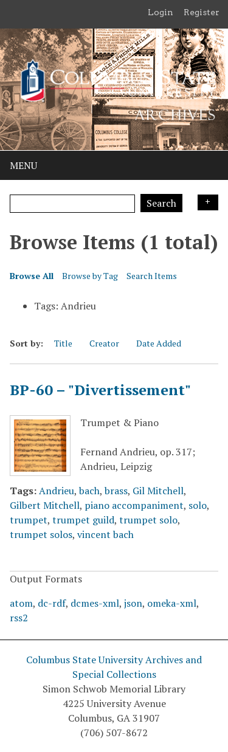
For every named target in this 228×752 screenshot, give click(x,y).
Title (63, 343)
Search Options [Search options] (208, 202)
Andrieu (56, 490)
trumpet (28, 519)
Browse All (32, 275)
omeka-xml (171, 603)
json (133, 603)
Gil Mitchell (158, 490)
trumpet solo (148, 519)
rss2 (19, 617)
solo (197, 505)
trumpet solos (41, 534)
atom (21, 603)
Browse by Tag (90, 275)
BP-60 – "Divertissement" (100, 389)
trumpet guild (83, 519)
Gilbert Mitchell (45, 505)
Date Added (158, 343)
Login (160, 12)
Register (201, 12)
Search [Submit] (161, 203)
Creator (104, 343)
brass (116, 490)
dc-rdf (52, 603)
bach (89, 490)
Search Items (151, 275)
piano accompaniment (134, 505)
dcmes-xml (95, 603)
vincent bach (105, 534)
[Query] (72, 204)
